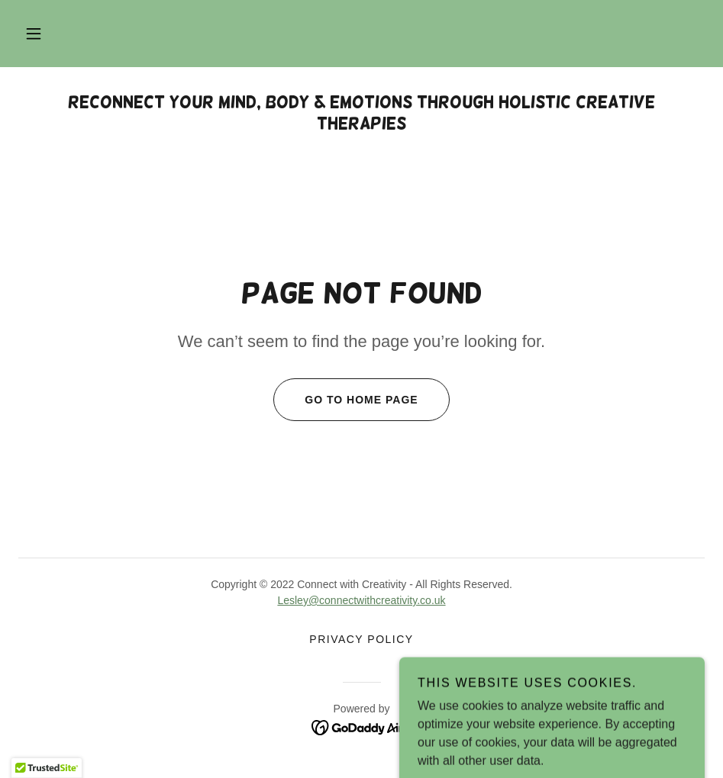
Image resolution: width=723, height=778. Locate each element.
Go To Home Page (345, 399)
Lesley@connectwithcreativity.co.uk (361, 600)
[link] (361, 727)
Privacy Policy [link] (361, 639)
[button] (33, 33)
